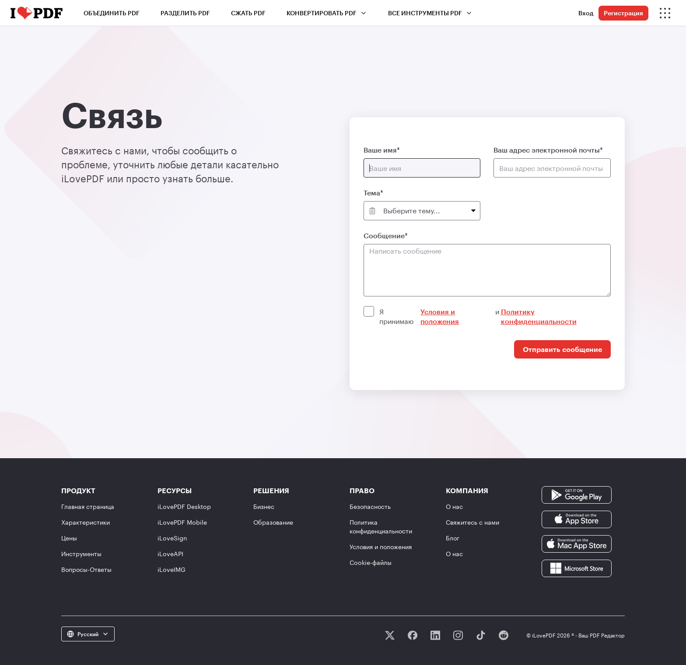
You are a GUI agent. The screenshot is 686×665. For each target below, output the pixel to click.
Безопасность (370, 506)
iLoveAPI (170, 553)
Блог (452, 538)
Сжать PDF (248, 13)
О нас (454, 506)
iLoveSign (172, 538)
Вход (585, 13)
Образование (273, 522)
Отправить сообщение (562, 349)
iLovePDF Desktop (184, 506)
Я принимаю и (494, 316)
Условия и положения (439, 316)
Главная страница (87, 506)
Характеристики (85, 522)
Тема (372, 192)
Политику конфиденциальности (539, 316)
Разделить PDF (185, 13)
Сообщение (384, 235)
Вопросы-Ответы (86, 569)
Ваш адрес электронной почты (547, 150)
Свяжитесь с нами (472, 522)
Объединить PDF (112, 13)
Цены (69, 538)
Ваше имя (380, 150)
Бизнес (263, 506)
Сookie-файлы (371, 562)
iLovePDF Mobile (182, 522)
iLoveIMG (172, 569)
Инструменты (81, 553)
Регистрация (623, 13)
